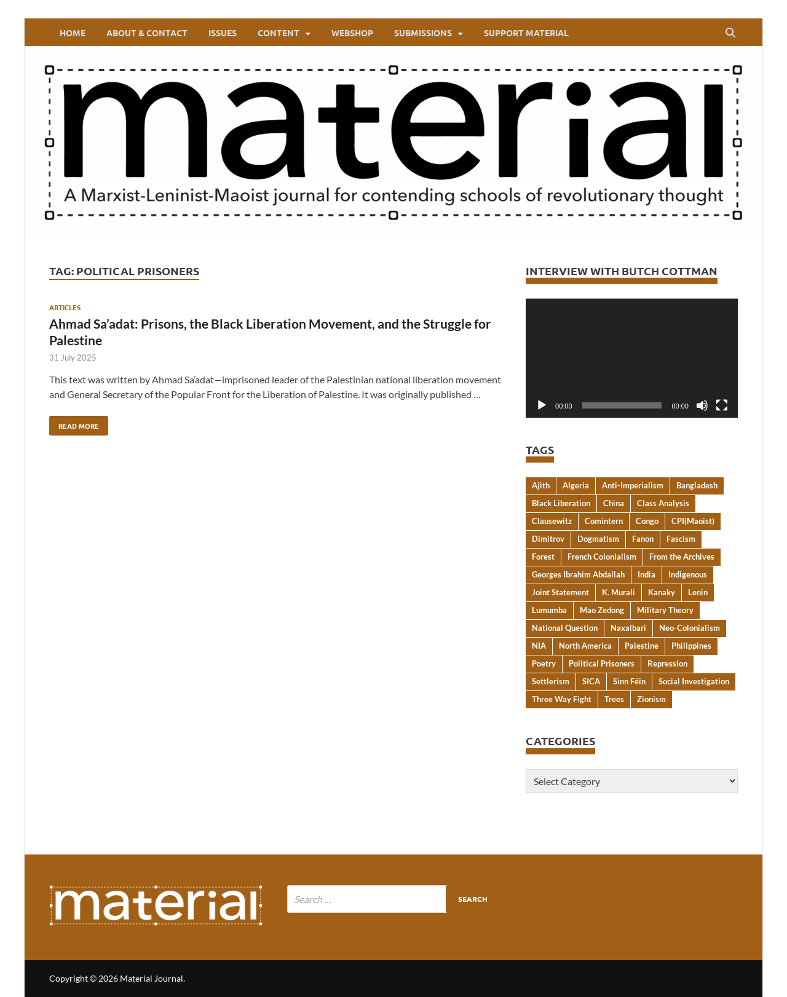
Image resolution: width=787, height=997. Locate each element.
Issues (222, 32)
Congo (647, 521)
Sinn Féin (629, 681)
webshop (352, 32)
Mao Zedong (602, 610)
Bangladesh (697, 485)
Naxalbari (628, 628)
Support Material (526, 32)
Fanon (643, 539)
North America (585, 646)
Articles (65, 307)
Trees (614, 699)
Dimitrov (548, 539)
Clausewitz (552, 521)
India (646, 574)
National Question (565, 628)
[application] (632, 358)
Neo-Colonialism (689, 628)
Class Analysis (663, 503)
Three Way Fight (561, 699)
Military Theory (665, 610)
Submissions (423, 32)
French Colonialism (602, 556)
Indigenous (687, 574)
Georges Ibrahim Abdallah (578, 574)
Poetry (544, 663)
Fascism (680, 539)
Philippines (691, 646)
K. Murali (618, 592)
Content (278, 32)
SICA (591, 681)
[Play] (542, 405)
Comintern (604, 521)
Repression (667, 663)
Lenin (698, 592)
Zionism (651, 699)
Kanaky (661, 592)
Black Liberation (561, 503)
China (613, 503)
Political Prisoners (602, 663)
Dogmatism (598, 539)
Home (72, 32)
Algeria (576, 485)
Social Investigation (693, 681)
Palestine (641, 646)
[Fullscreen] (722, 405)
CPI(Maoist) (692, 521)
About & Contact (147, 32)
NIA (539, 646)
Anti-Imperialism (632, 485)
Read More (74, 423)
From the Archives (681, 556)
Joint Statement (560, 592)
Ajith (541, 485)
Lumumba (549, 610)
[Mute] (702, 405)
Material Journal (151, 978)
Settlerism (550, 681)
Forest (543, 556)
